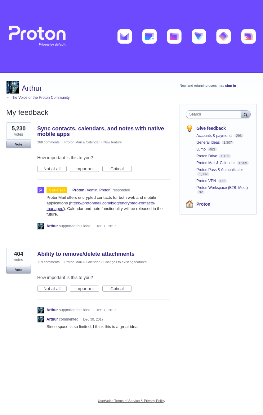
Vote (18, 144)
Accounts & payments (214, 135)
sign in (230, 85)
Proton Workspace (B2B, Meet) (222, 188)
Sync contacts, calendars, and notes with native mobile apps (100, 131)
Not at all (55, 169)
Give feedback (211, 128)
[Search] (246, 114)
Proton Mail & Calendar (82, 142)
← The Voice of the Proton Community (38, 97)
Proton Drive (207, 156)
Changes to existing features (124, 262)
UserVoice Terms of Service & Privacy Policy (131, 401)
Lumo (201, 149)
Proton (203, 204)
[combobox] (214, 114)
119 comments (48, 262)
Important (87, 169)
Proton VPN (206, 181)
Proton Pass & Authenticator (219, 170)
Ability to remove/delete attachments (86, 254)
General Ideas (208, 142)
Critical (121, 169)
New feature (112, 142)
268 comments (48, 142)
